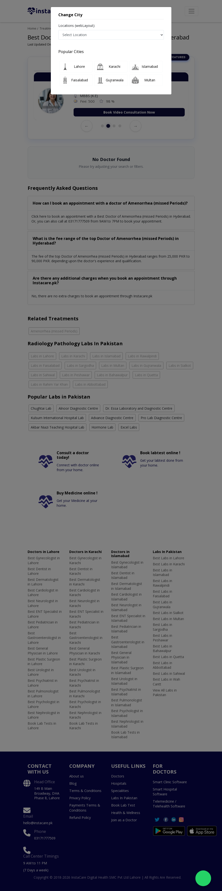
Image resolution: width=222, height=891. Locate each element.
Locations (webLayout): (76, 25)
